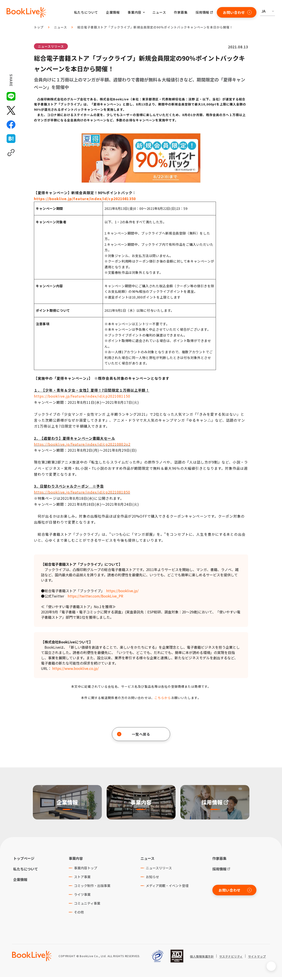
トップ (39, 27)
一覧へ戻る (133, 734)
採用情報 (202, 12)
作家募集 (180, 12)
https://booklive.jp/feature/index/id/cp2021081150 (82, 396)
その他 (79, 912)
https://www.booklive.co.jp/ (75, 668)
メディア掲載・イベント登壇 (167, 885)
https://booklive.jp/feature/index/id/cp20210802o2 (82, 444)
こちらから (162, 697)
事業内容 (76, 858)
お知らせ (152, 876)
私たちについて (86, 12)
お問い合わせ (237, 12)
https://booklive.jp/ (122, 590)
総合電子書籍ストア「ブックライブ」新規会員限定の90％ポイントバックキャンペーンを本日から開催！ (155, 27)
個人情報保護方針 (202, 956)
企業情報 (113, 12)
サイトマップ (257, 956)
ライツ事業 (82, 894)
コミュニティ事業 (87, 903)
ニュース (159, 12)
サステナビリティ (231, 956)
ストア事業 (82, 876)
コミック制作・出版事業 (92, 885)
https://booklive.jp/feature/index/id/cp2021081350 (85, 198)
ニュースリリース (51, 46)
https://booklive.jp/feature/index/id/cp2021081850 (82, 492)
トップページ (23, 858)
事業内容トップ (85, 868)
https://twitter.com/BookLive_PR (95, 596)
